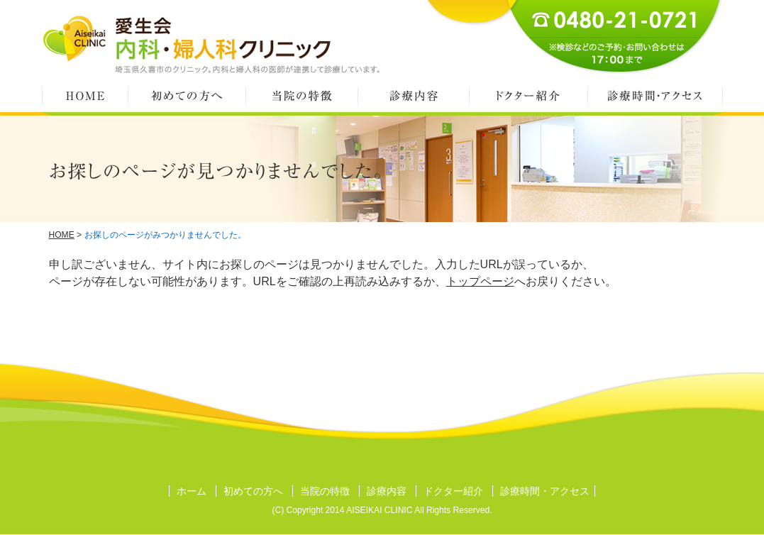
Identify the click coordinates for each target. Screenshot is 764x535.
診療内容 (413, 95)
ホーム (191, 491)
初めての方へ (186, 95)
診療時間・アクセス (655, 95)
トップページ (480, 281)
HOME (85, 95)
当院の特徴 (301, 95)
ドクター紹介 (528, 95)
